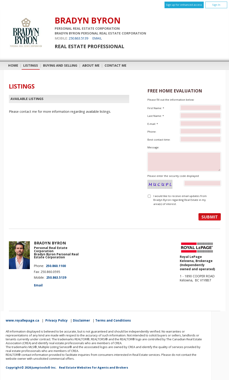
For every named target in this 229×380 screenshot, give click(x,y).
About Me (91, 65)
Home (13, 65)
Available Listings (27, 99)
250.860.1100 (56, 266)
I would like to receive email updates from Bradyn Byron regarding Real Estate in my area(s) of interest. (180, 200)
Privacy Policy (56, 320)
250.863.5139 (78, 38)
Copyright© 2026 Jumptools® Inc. (31, 367)
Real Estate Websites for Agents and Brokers (93, 367)
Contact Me (115, 65)
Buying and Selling (60, 65)
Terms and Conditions (113, 320)
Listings (30, 65)
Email (97, 38)
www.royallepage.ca (22, 320)
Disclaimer (81, 320)
